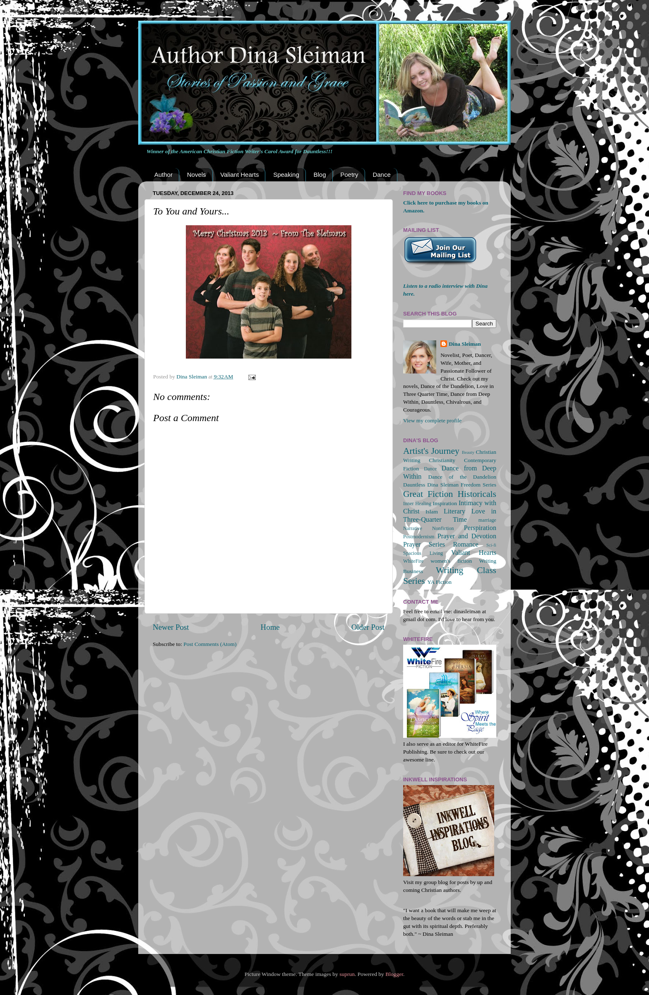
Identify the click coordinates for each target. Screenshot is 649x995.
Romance (465, 544)
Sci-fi (491, 544)
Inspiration (445, 503)
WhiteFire (413, 561)
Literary (454, 511)
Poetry (349, 174)
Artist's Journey (431, 451)
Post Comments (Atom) (209, 644)
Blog (319, 174)
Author (163, 174)
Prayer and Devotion (466, 536)
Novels (196, 174)
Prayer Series (424, 544)
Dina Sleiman (465, 344)
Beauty (468, 452)
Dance (381, 174)
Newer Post (171, 627)
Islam (431, 511)
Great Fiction (428, 494)
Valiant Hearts (239, 174)
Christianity (442, 460)
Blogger (394, 974)
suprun (347, 974)
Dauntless (414, 485)
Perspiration (480, 528)
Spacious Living (423, 553)
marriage (487, 520)
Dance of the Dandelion (462, 477)
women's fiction (451, 561)
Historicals (476, 494)
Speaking (286, 174)
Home (270, 627)
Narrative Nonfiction (428, 528)
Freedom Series (478, 485)
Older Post (368, 627)
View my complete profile (432, 420)
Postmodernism (419, 537)
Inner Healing (417, 503)
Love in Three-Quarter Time (449, 515)
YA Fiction (439, 582)
